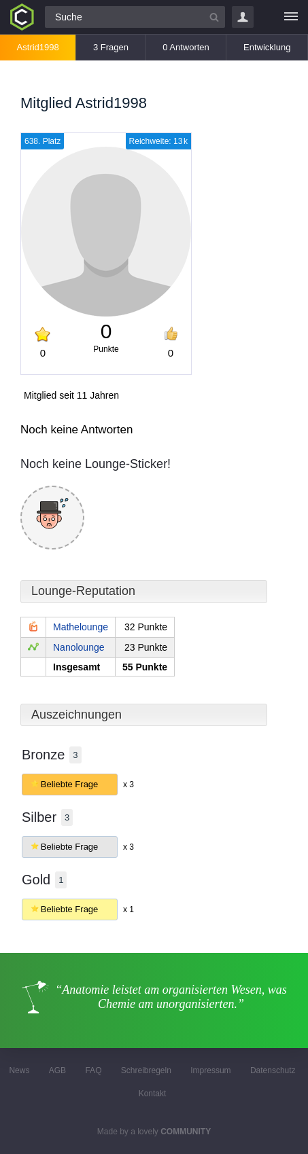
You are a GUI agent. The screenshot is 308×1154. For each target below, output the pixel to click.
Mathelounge (80, 626)
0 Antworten (185, 47)
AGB (57, 1070)
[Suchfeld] (135, 17)
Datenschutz (273, 1070)
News (19, 1070)
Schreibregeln (146, 1070)
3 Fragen (111, 47)
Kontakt (153, 1093)
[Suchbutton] (214, 17)
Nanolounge (79, 647)
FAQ (93, 1070)
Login (243, 17)
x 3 (128, 784)
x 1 (128, 909)
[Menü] (291, 17)
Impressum (210, 1070)
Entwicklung (266, 47)
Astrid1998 (38, 47)
